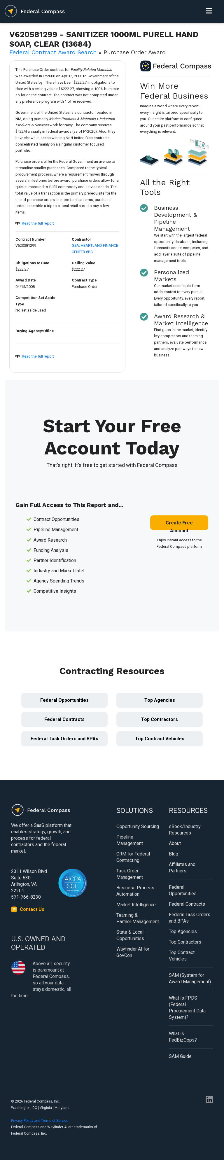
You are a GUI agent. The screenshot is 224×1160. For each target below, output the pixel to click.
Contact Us (32, 909)
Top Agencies (159, 700)
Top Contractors (159, 719)
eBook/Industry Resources (185, 830)
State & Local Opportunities (130, 935)
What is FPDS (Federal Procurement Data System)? (187, 1007)
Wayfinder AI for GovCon (132, 952)
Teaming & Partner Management (137, 918)
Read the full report (38, 223)
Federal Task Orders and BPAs (64, 738)
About (175, 843)
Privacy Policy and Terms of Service (39, 1121)
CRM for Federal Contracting (133, 857)
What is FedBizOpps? (183, 1037)
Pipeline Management (129, 840)
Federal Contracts (64, 719)
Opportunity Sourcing (137, 826)
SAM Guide (180, 1056)
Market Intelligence (136, 904)
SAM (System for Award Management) (190, 978)
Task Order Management (129, 874)
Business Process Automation (135, 891)
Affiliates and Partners (182, 868)
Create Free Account (179, 525)
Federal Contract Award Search (53, 52)
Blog (173, 854)
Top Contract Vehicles (159, 738)
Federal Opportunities (64, 700)
